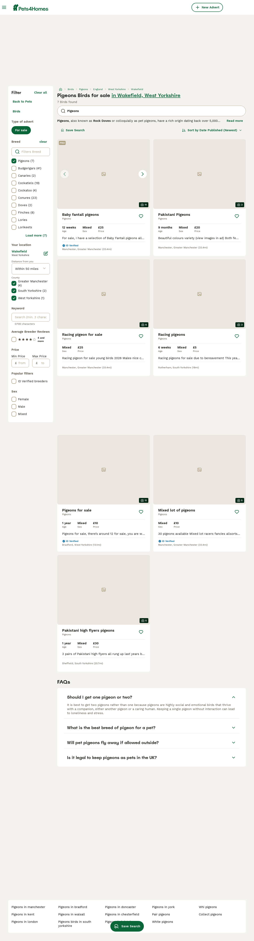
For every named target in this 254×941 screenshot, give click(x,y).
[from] (23, 363)
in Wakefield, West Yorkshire (146, 95)
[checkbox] (14, 161)
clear (43, 142)
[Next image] (143, 174)
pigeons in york (163, 907)
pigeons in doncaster (120, 907)
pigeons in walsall (71, 914)
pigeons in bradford (72, 907)
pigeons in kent (22, 914)
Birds (16, 111)
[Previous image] (64, 174)
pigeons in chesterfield (122, 914)
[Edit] (46, 253)
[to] (44, 363)
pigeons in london (24, 922)
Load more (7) (36, 235)
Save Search (73, 130)
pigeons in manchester (28, 907)
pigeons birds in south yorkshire (74, 924)
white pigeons (162, 922)
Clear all (40, 92)
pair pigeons (161, 914)
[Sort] (212, 130)
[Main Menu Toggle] (4, 7)
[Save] (141, 216)
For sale (21, 130)
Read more (235, 121)
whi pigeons (208, 907)
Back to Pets (22, 101)
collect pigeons (210, 914)
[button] (103, 174)
